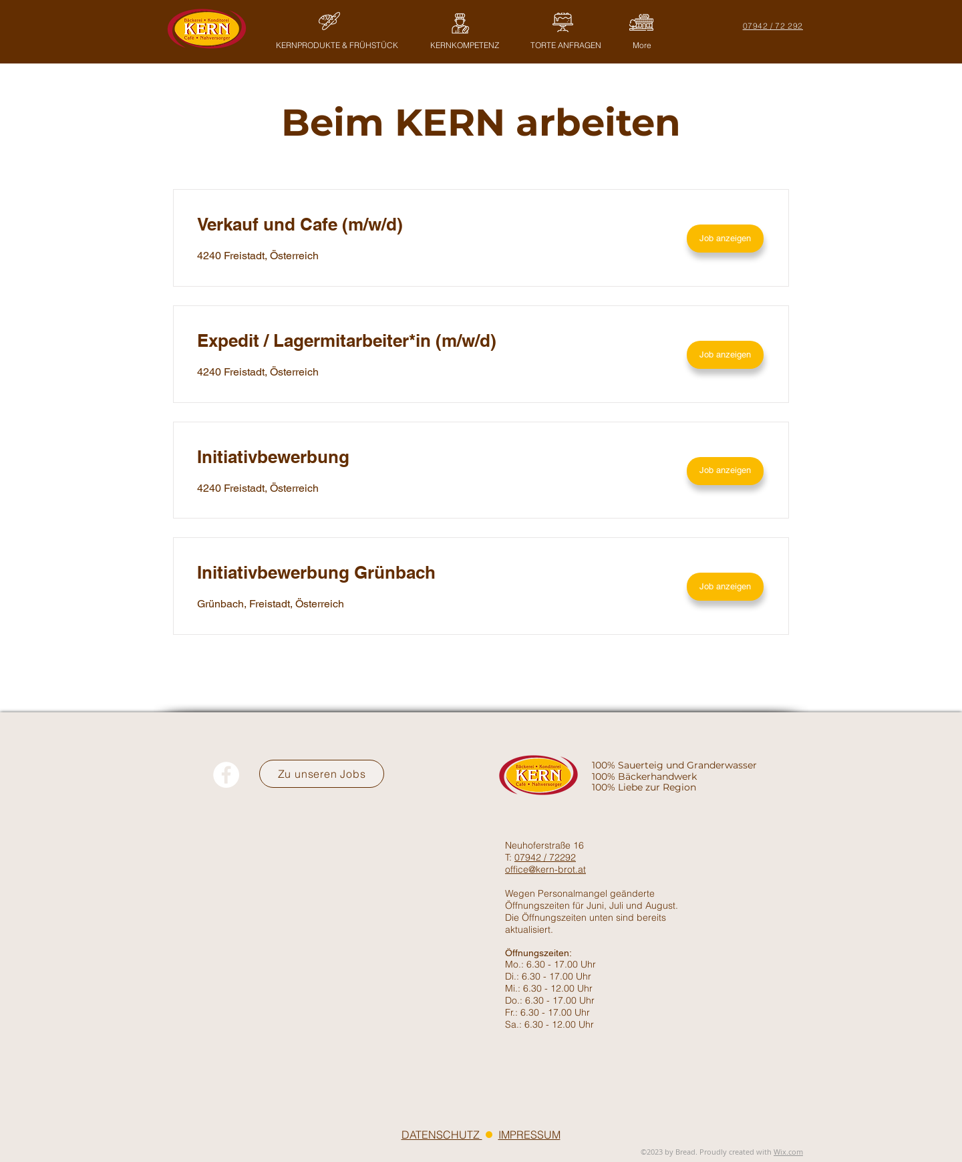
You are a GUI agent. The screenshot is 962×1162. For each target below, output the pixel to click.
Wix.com (788, 1152)
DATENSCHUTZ (442, 1134)
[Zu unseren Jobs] (321, 774)
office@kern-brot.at (545, 869)
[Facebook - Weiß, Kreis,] (226, 775)
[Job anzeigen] (725, 239)
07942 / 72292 (545, 857)
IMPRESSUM (529, 1134)
